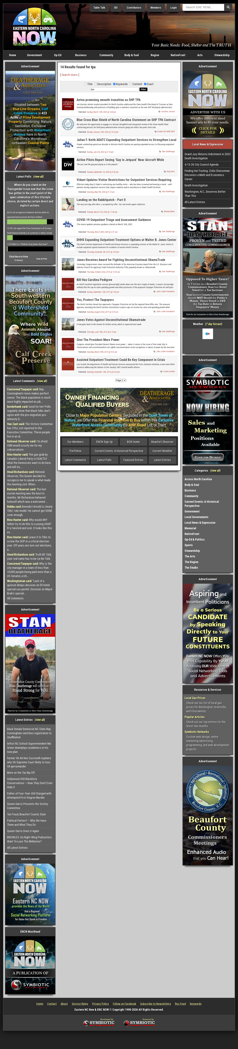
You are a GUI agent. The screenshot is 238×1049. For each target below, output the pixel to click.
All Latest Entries (17, 847)
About (64, 1004)
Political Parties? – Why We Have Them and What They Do (26, 822)
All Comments (15, 598)
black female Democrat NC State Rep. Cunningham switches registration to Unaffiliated (29, 733)
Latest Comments (75, 460)
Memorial (190, 528)
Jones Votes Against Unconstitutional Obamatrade (111, 320)
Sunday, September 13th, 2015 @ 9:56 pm (103, 292)
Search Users (69, 75)
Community (106, 55)
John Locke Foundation (165, 291)
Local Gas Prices (195, 698)
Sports (189, 545)
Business (81, 55)
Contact (52, 1004)
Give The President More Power (98, 340)
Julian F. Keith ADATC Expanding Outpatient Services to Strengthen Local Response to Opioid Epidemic (126, 142)
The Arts (190, 556)
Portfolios (75, 451)
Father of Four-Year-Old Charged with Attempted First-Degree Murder (29, 795)
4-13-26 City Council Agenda (201, 164)
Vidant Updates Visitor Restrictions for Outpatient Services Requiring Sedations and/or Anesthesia (124, 182)
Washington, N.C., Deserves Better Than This (205, 193)
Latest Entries (162, 460)
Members (156, 7)
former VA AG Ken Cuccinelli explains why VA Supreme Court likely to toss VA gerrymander (29, 762)
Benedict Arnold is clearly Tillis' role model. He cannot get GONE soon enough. (30, 511)
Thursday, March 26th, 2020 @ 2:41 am (102, 232)
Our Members (75, 442)
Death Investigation (196, 185)
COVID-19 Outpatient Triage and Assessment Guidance (114, 220)
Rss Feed (180, 1004)
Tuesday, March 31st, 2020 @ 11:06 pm (102, 212)
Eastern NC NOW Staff (166, 131)
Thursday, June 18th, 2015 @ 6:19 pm (101, 332)
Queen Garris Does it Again (23, 831)
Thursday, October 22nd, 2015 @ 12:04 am (103, 272)
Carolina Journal (168, 111)
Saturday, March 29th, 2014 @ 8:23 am (102, 352)
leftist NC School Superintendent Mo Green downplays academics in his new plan (29, 748)
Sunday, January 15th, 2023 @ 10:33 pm (103, 132)
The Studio (191, 567)
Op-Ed (57, 55)
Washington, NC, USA (208, 341)
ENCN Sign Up (104, 442)
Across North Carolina (198, 479)
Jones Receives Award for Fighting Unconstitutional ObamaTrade (121, 260)
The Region (191, 562)
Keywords (196, 1004)
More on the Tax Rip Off (21, 772)
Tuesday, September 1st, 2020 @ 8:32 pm (103, 172)
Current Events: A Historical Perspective (119, 451)
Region (155, 55)
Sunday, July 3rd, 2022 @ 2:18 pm (100, 152)
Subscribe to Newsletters (155, 1004)
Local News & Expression (200, 522)
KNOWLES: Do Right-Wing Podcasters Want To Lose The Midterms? (29, 839)
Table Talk (99, 7)
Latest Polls (104, 460)
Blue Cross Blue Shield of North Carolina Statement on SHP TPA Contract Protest (126, 122)
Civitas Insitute (169, 371)
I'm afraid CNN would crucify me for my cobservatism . (27, 445)
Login (173, 7)
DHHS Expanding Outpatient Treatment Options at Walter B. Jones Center (126, 240)
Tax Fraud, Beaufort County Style (26, 814)
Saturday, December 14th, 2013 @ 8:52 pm (103, 372)
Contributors (134, 7)
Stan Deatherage (168, 151)
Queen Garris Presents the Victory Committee (27, 806)
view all (38, 176)
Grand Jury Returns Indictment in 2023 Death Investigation (208, 156)
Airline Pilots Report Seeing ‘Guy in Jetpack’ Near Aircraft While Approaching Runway (120, 162)
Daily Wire (171, 171)
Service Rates (80, 1004)
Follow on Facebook (124, 1004)
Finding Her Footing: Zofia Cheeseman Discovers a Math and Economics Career (207, 175)
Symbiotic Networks (197, 732)
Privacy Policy (100, 1004)
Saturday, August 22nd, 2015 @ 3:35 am (102, 312)
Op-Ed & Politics (195, 539)
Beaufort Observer (162, 442)
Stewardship (222, 55)
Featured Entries (133, 460)
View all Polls (41, 259)
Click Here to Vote (18, 256)
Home (12, 55)
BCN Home (133, 442)
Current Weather (162, 451)
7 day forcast (213, 324)
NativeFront (178, 55)
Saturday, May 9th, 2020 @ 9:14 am (101, 192)
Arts (200, 55)
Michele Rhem (169, 211)
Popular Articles (195, 717)
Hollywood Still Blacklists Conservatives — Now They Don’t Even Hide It (29, 783)
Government (34, 55)
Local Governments (196, 517)
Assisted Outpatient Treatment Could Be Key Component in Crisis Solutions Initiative (121, 362)
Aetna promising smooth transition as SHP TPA (108, 100)
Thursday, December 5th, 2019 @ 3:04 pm (103, 252)
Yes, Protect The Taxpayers (95, 300)
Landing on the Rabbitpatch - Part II (101, 200)
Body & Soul (131, 55)
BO (116, 7)
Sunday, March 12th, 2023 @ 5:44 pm (101, 112)
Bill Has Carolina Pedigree (94, 280)
